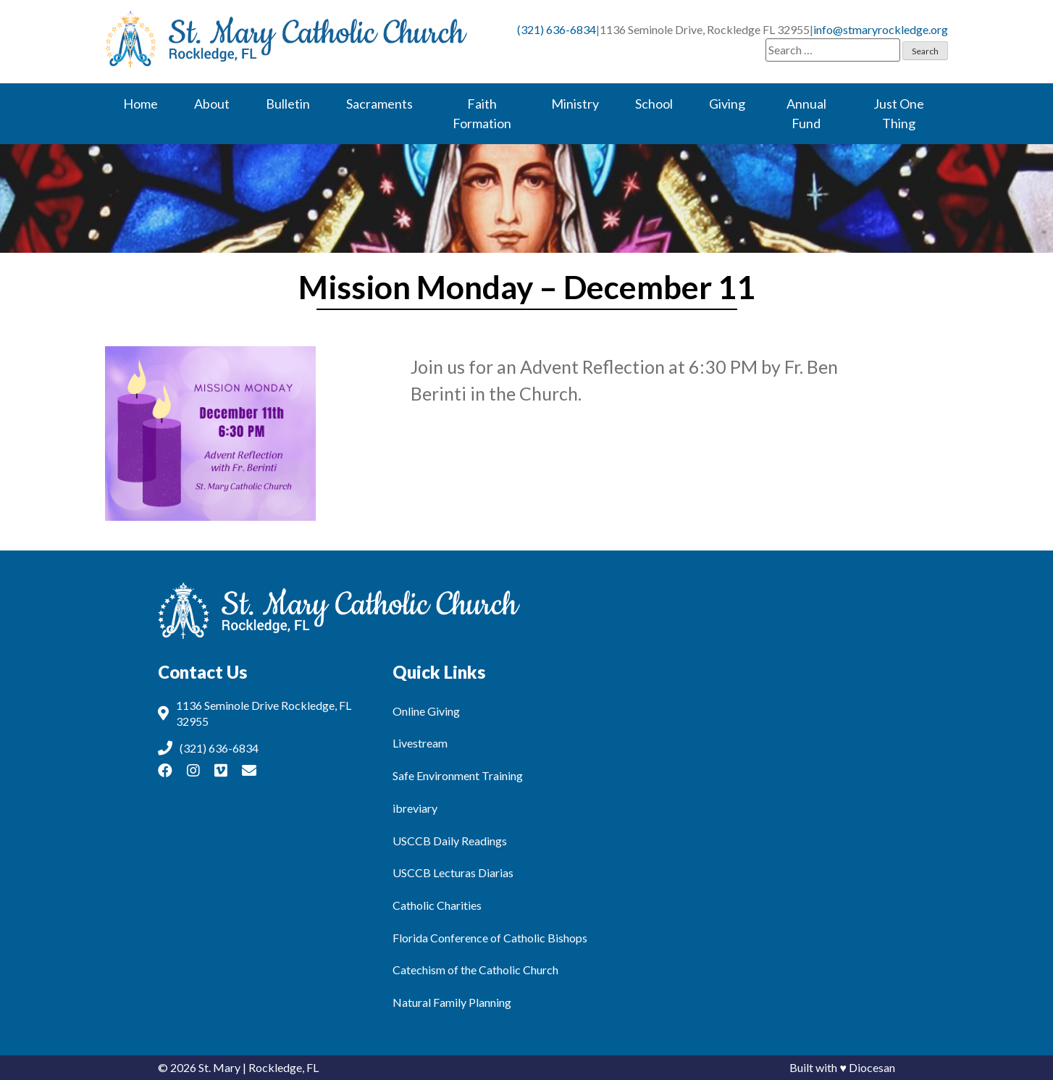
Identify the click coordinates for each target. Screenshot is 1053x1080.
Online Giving (426, 711)
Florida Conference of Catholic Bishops (490, 938)
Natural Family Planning (452, 1002)
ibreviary (415, 808)
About (212, 104)
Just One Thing (898, 113)
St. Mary (219, 1067)
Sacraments (379, 104)
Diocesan (872, 1067)
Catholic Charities (437, 905)
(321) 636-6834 (556, 29)
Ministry (575, 104)
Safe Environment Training (458, 775)
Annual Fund (806, 113)
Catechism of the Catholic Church (475, 969)
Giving (727, 104)
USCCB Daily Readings (450, 840)
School (654, 104)
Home (140, 104)
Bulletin (288, 104)
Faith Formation (482, 113)
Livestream (420, 743)
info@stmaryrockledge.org (880, 29)
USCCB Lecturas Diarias (453, 872)
